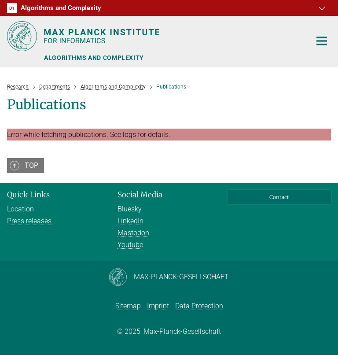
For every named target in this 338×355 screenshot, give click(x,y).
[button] (323, 8)
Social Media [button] (140, 195)
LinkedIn (130, 221)
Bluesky (130, 209)
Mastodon (133, 233)
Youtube (130, 244)
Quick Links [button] (28, 195)
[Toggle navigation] (321, 41)
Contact (279, 197)
